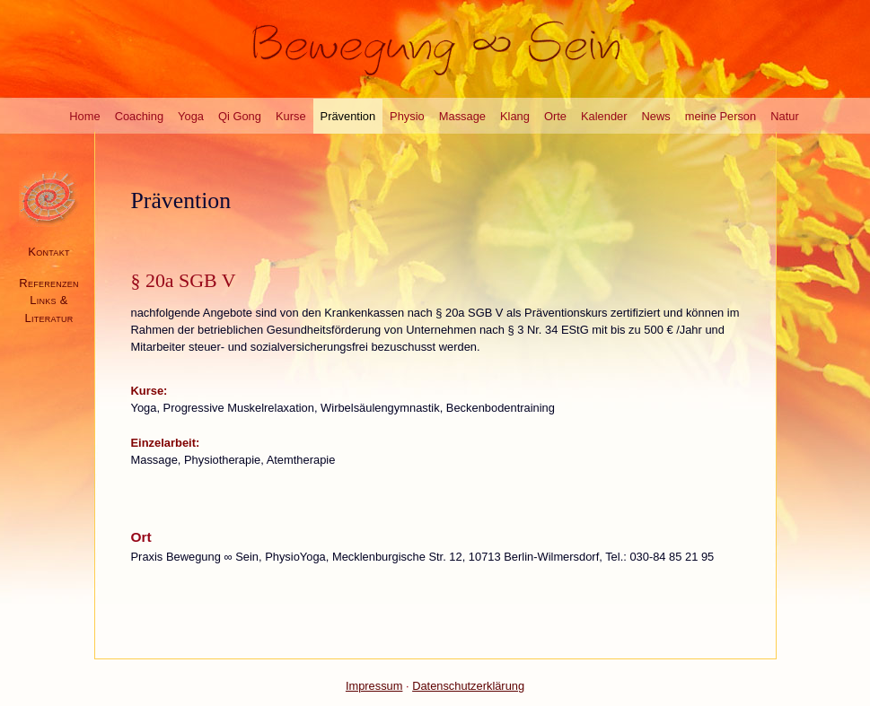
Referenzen (49, 283)
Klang (515, 116)
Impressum (374, 686)
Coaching (139, 116)
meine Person (720, 116)
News (656, 116)
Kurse (291, 116)
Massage (462, 116)
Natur (784, 116)
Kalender (604, 116)
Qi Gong (239, 116)
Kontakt (48, 251)
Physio (407, 116)
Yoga (191, 116)
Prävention (348, 116)
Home (84, 116)
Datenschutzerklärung (468, 686)
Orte (555, 116)
